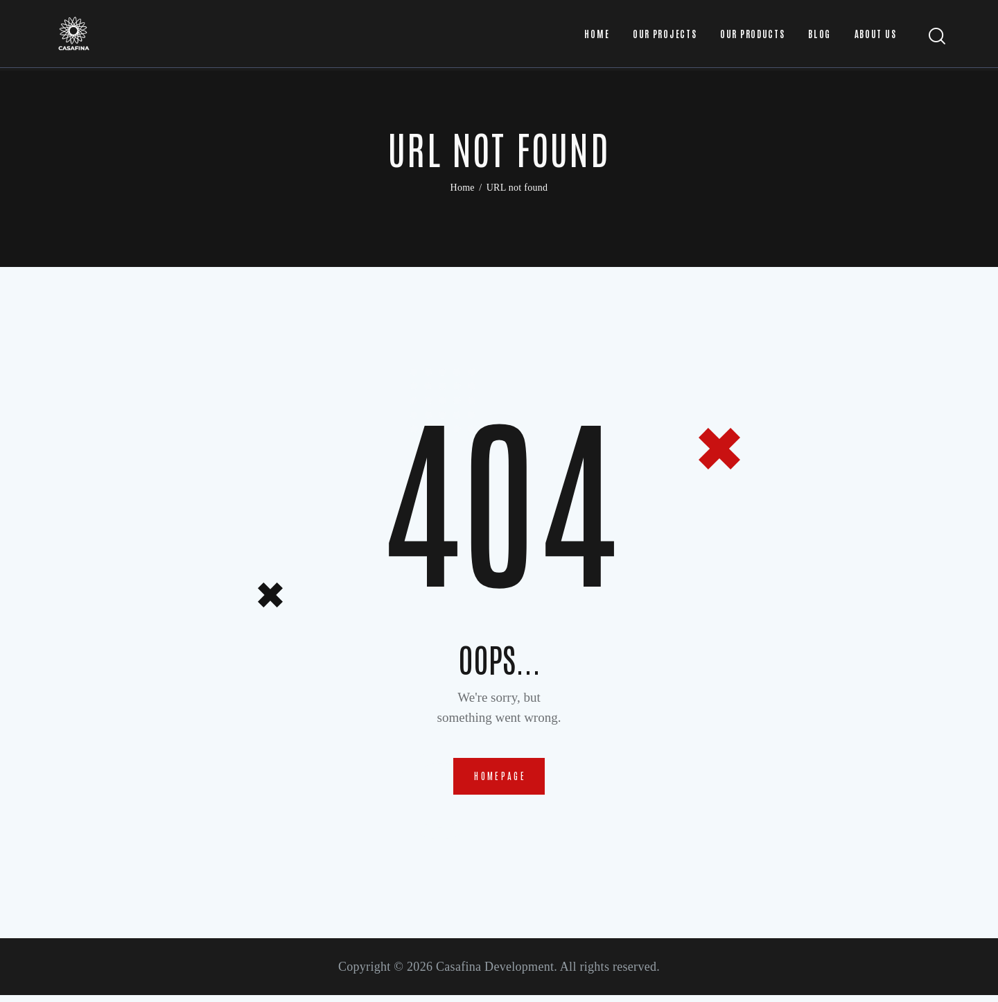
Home (462, 187)
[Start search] (937, 38)
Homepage (500, 779)
